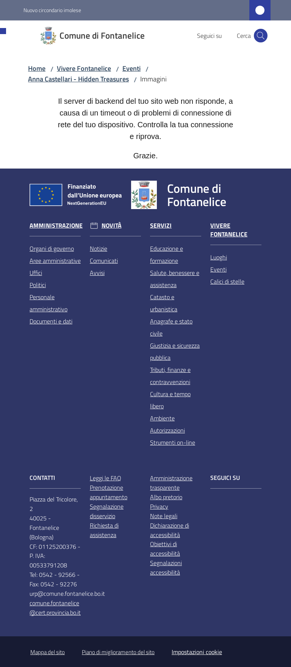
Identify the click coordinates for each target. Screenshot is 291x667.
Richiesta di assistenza (104, 530)
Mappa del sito (47, 652)
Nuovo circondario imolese (52, 10)
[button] (261, 35)
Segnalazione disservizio (107, 511)
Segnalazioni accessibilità (166, 567)
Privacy (159, 506)
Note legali (163, 515)
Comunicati (104, 260)
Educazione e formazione (166, 254)
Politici (38, 284)
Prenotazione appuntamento (108, 492)
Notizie (98, 248)
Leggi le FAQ (105, 478)
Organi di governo (52, 248)
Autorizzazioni (167, 430)
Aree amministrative (55, 260)
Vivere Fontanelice (84, 68)
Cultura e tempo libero (170, 400)
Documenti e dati (51, 321)
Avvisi (97, 272)
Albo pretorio (166, 496)
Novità (112, 225)
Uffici (36, 272)
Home (36, 68)
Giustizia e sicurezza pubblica (175, 351)
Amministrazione (56, 225)
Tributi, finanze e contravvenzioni (170, 375)
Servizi (161, 225)
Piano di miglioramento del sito (118, 652)
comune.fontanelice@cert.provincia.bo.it (55, 607)
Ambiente (162, 418)
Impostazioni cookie (197, 651)
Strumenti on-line (172, 442)
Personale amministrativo (48, 303)
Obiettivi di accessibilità (165, 548)
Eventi (131, 68)
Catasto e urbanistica (163, 303)
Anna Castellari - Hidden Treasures (78, 79)
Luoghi (218, 257)
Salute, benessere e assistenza (174, 278)
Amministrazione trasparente (171, 482)
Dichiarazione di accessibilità (169, 530)
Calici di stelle (227, 281)
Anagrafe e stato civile (171, 327)
